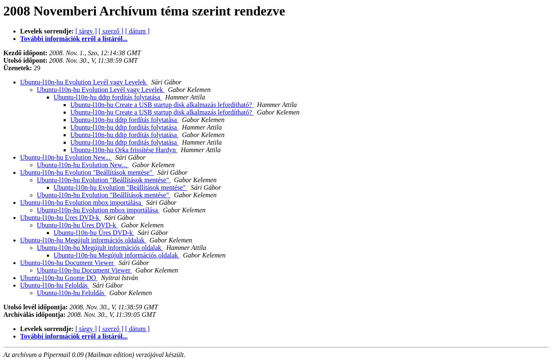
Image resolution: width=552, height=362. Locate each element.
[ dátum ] (137, 31)
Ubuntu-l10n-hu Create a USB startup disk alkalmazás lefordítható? (162, 104)
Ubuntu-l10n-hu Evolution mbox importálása (81, 202)
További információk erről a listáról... (74, 38)
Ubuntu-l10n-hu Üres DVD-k (60, 217)
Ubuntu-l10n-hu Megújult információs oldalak (83, 240)
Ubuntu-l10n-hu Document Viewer (68, 262)
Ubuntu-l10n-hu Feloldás (54, 285)
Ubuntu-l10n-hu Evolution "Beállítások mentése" (87, 172)
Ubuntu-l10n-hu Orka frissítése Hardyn (123, 149)
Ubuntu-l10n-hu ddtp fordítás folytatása (108, 97)
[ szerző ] (110, 31)
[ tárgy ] (86, 31)
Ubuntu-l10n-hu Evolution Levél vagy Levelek (84, 82)
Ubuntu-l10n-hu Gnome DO (59, 277)
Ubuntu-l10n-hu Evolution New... (66, 157)
